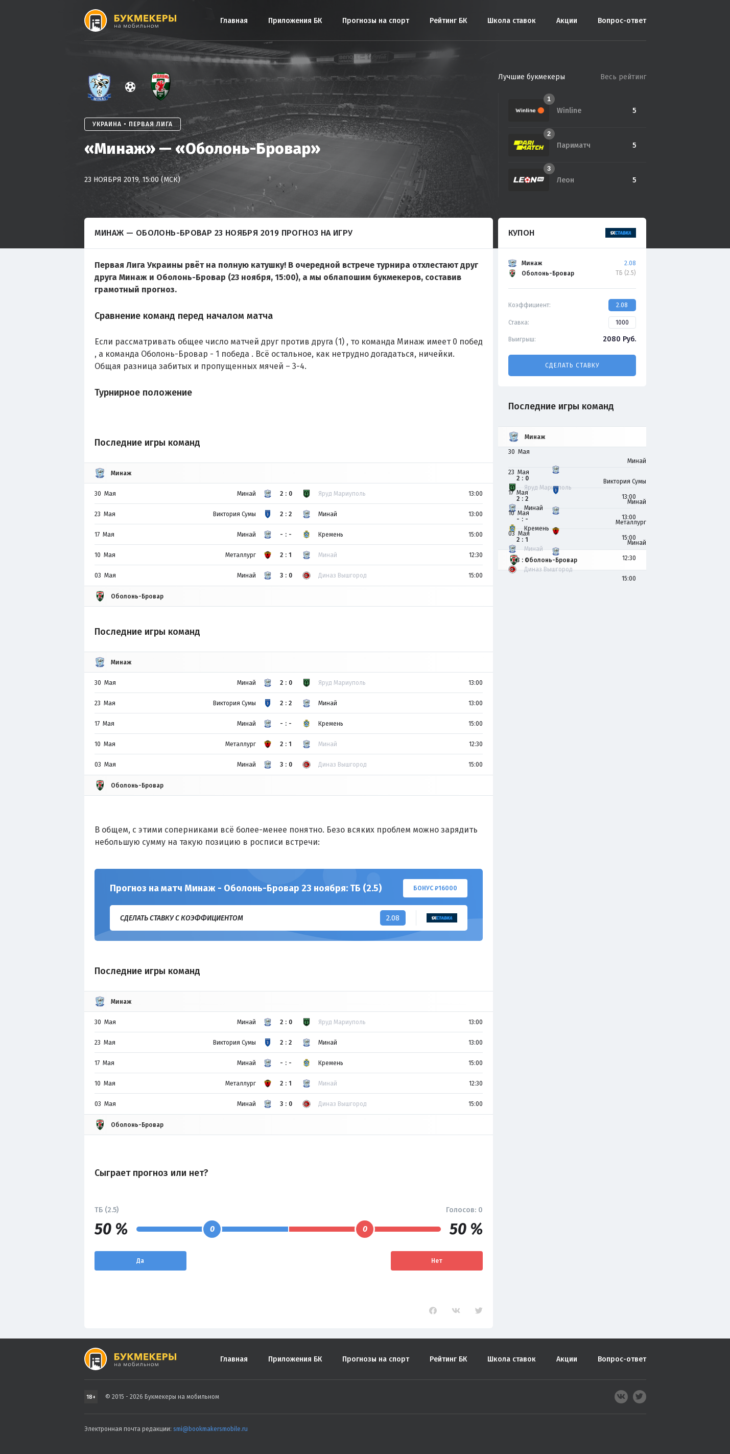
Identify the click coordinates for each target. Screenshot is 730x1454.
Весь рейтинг (623, 77)
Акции (566, 20)
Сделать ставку (572, 365)
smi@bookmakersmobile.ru (210, 1429)
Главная (234, 20)
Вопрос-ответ (622, 20)
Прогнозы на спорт (375, 20)
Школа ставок (511, 20)
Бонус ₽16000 (435, 888)
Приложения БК (295, 20)
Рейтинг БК (448, 20)
